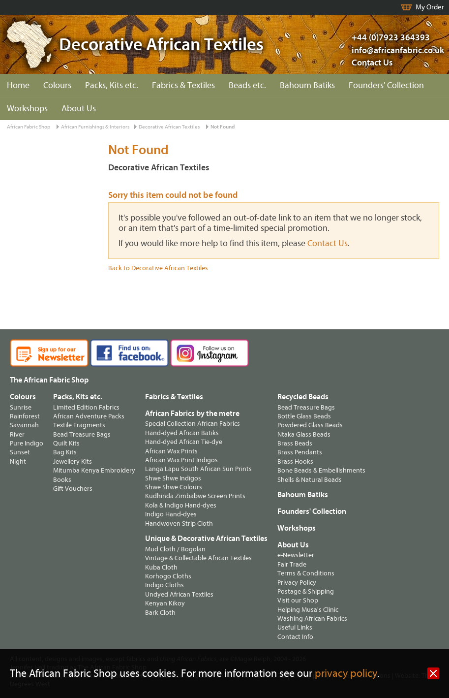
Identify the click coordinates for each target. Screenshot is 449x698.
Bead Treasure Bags (82, 434)
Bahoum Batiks (307, 85)
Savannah (24, 425)
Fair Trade (291, 564)
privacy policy (346, 673)
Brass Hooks (295, 461)
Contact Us (372, 63)
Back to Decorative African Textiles (158, 268)
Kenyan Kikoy (165, 603)
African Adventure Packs (88, 416)
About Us (78, 108)
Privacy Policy (296, 582)
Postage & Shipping (305, 591)
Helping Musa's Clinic (307, 609)
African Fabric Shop (28, 127)
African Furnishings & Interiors (95, 127)
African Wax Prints (171, 451)
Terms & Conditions (305, 573)
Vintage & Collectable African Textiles (198, 558)
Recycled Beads (303, 396)
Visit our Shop (297, 600)
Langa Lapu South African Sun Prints (198, 469)
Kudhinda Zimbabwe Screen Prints (195, 496)
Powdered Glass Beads (310, 425)
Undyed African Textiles (179, 594)
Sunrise (20, 407)
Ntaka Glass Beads (303, 434)
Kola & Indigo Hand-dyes (180, 505)
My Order (430, 7)
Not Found (222, 127)
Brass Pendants (299, 452)
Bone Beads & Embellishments (321, 470)
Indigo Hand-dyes (171, 514)
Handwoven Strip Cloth (179, 523)
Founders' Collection (386, 85)
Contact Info (295, 637)
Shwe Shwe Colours (173, 487)
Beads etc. (247, 85)
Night (18, 461)
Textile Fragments (79, 425)
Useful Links (294, 627)
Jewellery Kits (72, 461)
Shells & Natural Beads (309, 480)
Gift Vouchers (72, 488)
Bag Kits (65, 452)
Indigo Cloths (164, 585)
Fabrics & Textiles (183, 85)
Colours (57, 85)
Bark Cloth (160, 612)
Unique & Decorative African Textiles (206, 538)
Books (62, 480)
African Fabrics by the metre (192, 413)
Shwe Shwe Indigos (173, 478)
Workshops (27, 108)
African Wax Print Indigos (181, 460)
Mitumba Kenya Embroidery (94, 470)
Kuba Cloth (161, 567)
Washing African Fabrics (312, 618)
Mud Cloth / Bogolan (175, 549)
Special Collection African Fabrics (192, 423)
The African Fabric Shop (49, 380)
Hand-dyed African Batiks (182, 433)
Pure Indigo (26, 443)
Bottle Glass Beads (304, 416)
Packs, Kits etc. (111, 85)
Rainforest (25, 416)
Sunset (20, 452)
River (17, 434)
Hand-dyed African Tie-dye (183, 442)
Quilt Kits (66, 443)
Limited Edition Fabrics (86, 407)
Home (18, 85)
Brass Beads (294, 443)
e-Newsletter (295, 555)
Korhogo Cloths (168, 576)
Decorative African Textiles (169, 127)
